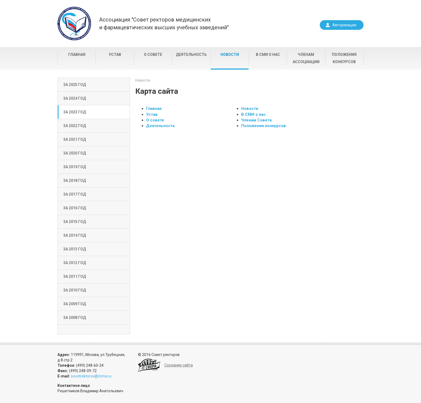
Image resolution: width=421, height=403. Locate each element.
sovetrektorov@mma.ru (91, 376)
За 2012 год (74, 263)
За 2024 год (74, 98)
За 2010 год (74, 290)
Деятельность (191, 54)
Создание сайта (178, 365)
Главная (76, 54)
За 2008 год (74, 317)
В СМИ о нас (268, 54)
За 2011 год (74, 276)
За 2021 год (74, 139)
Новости (229, 54)
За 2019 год (74, 167)
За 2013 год (74, 249)
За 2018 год (74, 180)
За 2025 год (74, 84)
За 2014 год (74, 235)
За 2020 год (74, 153)
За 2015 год (74, 222)
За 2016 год (74, 208)
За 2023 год (74, 112)
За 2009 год (74, 304)
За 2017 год (74, 194)
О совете (153, 54)
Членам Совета (256, 120)
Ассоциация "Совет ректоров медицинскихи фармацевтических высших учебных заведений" (164, 23)
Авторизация (344, 25)
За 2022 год (74, 126)
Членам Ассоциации (306, 58)
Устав (115, 54)
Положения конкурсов (344, 58)
